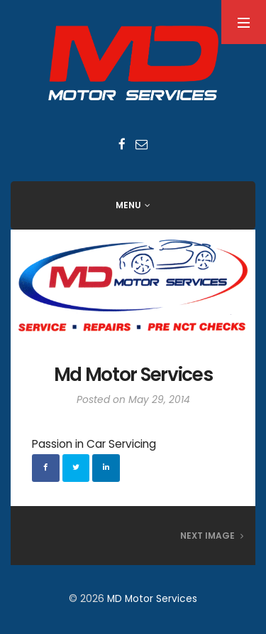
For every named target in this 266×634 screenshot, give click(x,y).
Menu (128, 205)
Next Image (211, 536)
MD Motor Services (152, 599)
